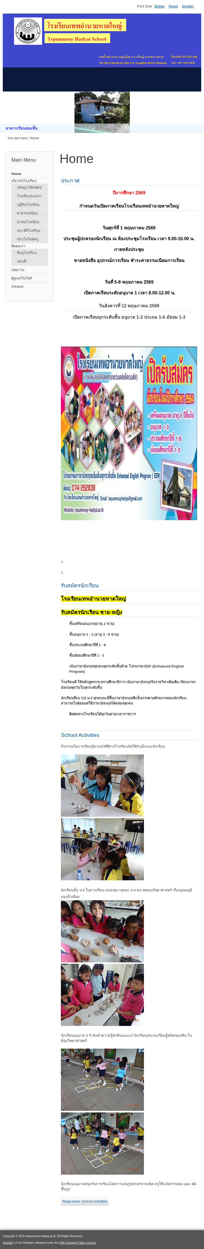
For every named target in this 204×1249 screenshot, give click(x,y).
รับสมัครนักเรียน (80, 585)
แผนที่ (21, 261)
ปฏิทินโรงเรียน (28, 205)
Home (16, 174)
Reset (173, 6)
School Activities (80, 735)
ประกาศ (70, 181)
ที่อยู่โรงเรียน (27, 253)
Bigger (159, 6)
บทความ (17, 270)
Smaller (188, 6)
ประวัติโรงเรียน (28, 231)
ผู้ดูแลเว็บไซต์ (21, 278)
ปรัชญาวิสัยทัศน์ (29, 187)
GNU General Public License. (77, 1242)
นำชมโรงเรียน (28, 222)
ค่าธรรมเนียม (27, 213)
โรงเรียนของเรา (29, 196)
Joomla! (8, 1242)
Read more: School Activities (84, 1201)
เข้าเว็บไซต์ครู (27, 239)
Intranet (17, 286)
